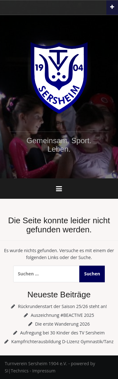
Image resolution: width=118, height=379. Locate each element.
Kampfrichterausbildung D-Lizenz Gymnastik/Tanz (62, 341)
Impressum (43, 371)
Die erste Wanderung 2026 (62, 324)
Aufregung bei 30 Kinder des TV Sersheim (62, 333)
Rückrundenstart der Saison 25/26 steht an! (62, 306)
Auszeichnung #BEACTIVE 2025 (62, 315)
